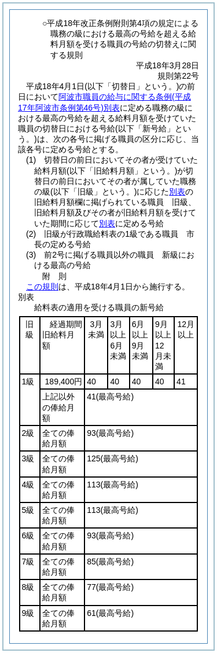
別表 (177, 191)
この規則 (42, 286)
